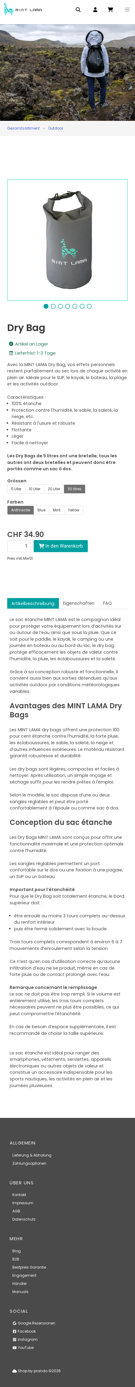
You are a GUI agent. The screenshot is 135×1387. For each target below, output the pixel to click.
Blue (41, 510)
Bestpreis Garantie (29, 1267)
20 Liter (54, 488)
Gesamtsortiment (23, 128)
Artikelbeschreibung (32, 603)
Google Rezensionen (33, 1323)
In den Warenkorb (61, 546)
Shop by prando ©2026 (36, 1370)
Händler (19, 1283)
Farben (15, 502)
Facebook (24, 1331)
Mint (56, 510)
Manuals (20, 1291)
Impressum (22, 1202)
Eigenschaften (78, 603)
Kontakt (19, 1194)
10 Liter (34, 488)
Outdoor (55, 128)
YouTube (23, 1347)
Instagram (25, 1339)
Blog (16, 1250)
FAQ (107, 603)
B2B (15, 1259)
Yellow (73, 510)
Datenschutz (23, 1219)
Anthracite (20, 510)
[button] (127, 10)
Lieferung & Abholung (31, 1155)
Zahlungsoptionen (29, 1163)
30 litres (74, 488)
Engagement (24, 1275)
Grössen (16, 481)
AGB (16, 1211)
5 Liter (16, 488)
